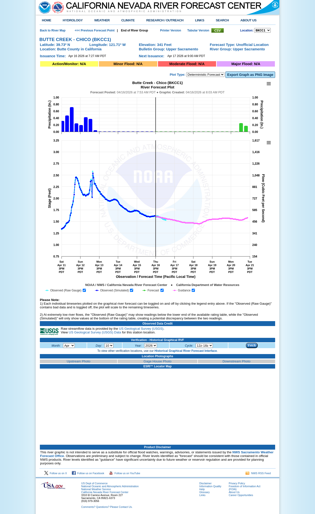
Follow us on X (55, 473)
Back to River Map (52, 30)
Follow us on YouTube (124, 473)
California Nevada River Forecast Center (104, 492)
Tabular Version (198, 30)
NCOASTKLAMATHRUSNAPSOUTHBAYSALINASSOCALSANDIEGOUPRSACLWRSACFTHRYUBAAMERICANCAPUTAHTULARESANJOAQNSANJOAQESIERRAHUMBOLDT (262, 30)
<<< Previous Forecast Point (95, 30)
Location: (246, 31)
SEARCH (222, 20)
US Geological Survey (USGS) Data (95, 333)
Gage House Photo (157, 362)
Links (202, 495)
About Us (234, 492)
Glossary (204, 492)
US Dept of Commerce (94, 484)
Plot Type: (177, 75)
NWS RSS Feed (258, 473)
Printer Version (170, 30)
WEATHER (102, 20)
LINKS (199, 20)
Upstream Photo (78, 362)
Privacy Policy (237, 484)
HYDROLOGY (73, 20)
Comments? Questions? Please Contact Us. (106, 507)
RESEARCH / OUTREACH (164, 20)
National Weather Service (96, 489)
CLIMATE (128, 20)
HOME (46, 20)
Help (202, 489)
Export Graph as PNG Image (250, 75)
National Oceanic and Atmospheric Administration (110, 486)
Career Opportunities (241, 495)
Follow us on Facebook (88, 473)
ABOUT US (248, 20)
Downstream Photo (236, 362)
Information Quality (210, 486)
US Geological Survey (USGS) (141, 329)
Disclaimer (205, 484)
